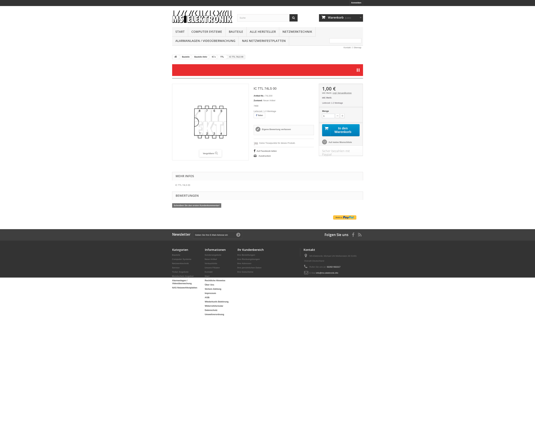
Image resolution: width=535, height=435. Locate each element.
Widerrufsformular (214, 306)
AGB (207, 297)
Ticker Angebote (180, 272)
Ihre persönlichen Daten (249, 267)
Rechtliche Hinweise (215, 280)
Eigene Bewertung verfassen (276, 129)
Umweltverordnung (214, 314)
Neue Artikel (211, 259)
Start (180, 32)
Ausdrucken (265, 156)
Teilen (259, 115)
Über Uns (209, 284)
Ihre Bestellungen (246, 255)
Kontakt (347, 47)
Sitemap (357, 47)
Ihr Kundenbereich (250, 250)
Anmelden (356, 2)
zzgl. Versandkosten (342, 93)
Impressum (210, 293)
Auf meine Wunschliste (340, 142)
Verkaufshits (211, 263)
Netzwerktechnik (297, 32)
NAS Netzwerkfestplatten (264, 41)
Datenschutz (211, 310)
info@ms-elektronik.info (327, 273)
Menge (325, 111)
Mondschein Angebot (183, 276)
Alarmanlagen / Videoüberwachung (205, 41)
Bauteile (236, 32)
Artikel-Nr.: (259, 96)
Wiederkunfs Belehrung (217, 301)
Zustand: (258, 100)
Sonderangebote (213, 255)
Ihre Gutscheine (245, 272)
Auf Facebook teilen (267, 151)
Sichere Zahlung (213, 289)
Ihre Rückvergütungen (248, 259)
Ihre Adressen (244, 263)
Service (176, 267)
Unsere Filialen (212, 267)
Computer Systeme (206, 32)
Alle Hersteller (263, 32)
